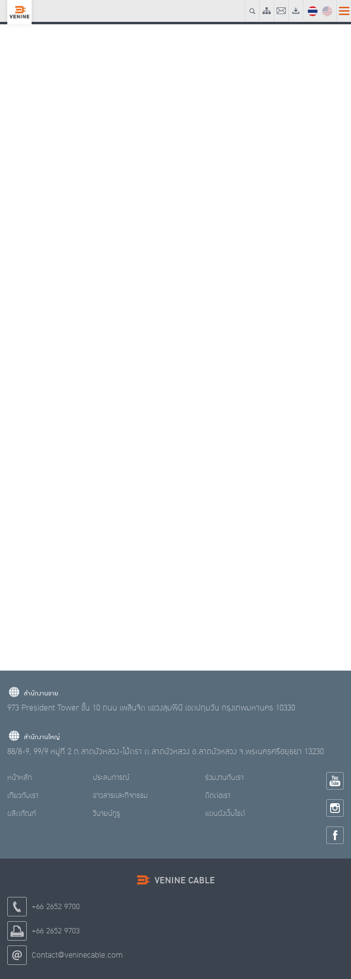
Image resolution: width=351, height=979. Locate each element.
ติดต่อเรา (217, 795)
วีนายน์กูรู (106, 813)
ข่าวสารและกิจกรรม (120, 795)
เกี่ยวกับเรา (22, 795)
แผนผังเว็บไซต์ (225, 813)
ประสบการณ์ (111, 777)
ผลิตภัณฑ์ (21, 813)
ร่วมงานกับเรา (224, 777)
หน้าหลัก (19, 777)
